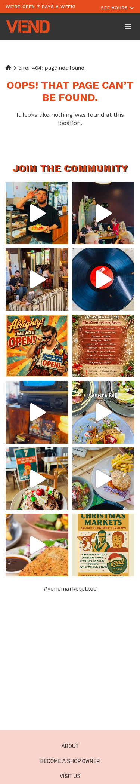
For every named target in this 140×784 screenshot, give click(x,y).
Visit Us (70, 776)
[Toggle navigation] (117, 6)
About (69, 746)
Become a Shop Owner (70, 761)
